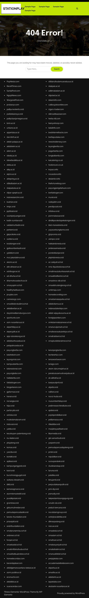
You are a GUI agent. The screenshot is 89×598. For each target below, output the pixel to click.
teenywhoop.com (55, 127)
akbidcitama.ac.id (55, 304)
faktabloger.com (14, 381)
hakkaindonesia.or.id (56, 245)
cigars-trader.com (55, 114)
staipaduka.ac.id (14, 191)
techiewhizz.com (55, 354)
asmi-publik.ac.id (15, 567)
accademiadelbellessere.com (60, 558)
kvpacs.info (53, 173)
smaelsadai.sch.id (15, 540)
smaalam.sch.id (54, 531)
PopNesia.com (14, 87)
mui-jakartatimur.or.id (16, 259)
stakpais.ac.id (53, 91)
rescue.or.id (53, 522)
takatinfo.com (54, 132)
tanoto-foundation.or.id (17, 513)
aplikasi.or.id (12, 458)
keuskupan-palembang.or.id (19, 431)
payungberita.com (15, 349)
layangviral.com (14, 359)
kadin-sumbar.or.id (15, 223)
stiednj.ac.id (12, 159)
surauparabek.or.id (56, 458)
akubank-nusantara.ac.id (58, 580)
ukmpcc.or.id (53, 241)
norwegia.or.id (13, 399)
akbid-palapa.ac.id (15, 146)
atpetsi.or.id (53, 386)
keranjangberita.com (57, 349)
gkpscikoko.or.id (14, 236)
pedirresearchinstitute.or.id (59, 404)
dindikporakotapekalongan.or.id (61, 223)
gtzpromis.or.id (54, 236)
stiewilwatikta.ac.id (15, 164)
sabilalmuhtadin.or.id (16, 227)
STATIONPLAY (13, 9)
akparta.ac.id (53, 562)
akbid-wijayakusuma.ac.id (59, 313)
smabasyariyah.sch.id (57, 540)
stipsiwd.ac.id (53, 100)
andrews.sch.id (14, 531)
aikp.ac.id (11, 173)
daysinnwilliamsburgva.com (19, 313)
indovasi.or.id (13, 422)
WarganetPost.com (16, 105)
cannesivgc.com (14, 300)
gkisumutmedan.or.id (16, 503)
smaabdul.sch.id (55, 526)
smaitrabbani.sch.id (56, 336)
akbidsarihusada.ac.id (16, 340)
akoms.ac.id (12, 263)
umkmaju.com (54, 291)
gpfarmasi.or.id (14, 390)
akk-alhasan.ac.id (15, 268)
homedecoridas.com (16, 553)
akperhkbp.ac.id (14, 327)
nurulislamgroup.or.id (57, 508)
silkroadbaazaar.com (57, 118)
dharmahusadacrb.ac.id (17, 282)
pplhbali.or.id (13, 214)
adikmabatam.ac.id (56, 96)
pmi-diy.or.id (53, 485)
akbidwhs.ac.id (54, 571)
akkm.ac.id (12, 155)
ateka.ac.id (12, 168)
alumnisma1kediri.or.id (17, 490)
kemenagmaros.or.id (16, 485)
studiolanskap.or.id (56, 463)
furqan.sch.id (13, 535)
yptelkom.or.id (13, 254)
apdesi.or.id (53, 408)
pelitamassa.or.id (55, 417)
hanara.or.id (12, 395)
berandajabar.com (15, 558)
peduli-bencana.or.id (56, 503)
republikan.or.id (54, 454)
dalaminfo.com (54, 105)
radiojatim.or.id (54, 205)
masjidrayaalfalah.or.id (57, 426)
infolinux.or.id (53, 214)
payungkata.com (15, 372)
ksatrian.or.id (13, 205)
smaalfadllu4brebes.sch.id (18, 549)
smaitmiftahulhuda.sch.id (18, 544)
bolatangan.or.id (14, 245)
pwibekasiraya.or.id (15, 118)
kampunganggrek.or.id (17, 463)
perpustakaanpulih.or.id (58, 481)
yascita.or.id (12, 449)
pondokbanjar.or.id (56, 254)
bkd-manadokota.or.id (57, 227)
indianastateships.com (57, 309)
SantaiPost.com (14, 96)
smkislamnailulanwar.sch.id (59, 322)
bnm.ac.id (12, 127)
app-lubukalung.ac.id (16, 336)
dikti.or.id (11, 481)
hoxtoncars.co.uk (55, 168)
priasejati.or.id (13, 517)
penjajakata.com (55, 553)
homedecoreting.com (57, 295)
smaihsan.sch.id (54, 535)
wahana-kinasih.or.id (16, 476)
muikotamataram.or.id (17, 417)
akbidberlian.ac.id (15, 309)
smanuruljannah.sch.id (57, 327)
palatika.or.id (53, 472)
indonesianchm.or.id (16, 200)
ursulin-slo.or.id (54, 499)
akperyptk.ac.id (14, 331)
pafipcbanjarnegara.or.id (18, 123)
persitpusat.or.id (54, 209)
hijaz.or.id (11, 404)
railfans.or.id (53, 390)
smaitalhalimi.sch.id (56, 544)
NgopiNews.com (15, 100)
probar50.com (14, 109)
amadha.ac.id (53, 567)
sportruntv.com (14, 318)
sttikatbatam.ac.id (15, 186)
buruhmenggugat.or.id (17, 472)
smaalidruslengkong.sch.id (59, 286)
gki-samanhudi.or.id (56, 436)
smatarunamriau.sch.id (17, 526)
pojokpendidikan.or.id (57, 413)
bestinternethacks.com (57, 137)
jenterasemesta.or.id (56, 250)
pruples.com (13, 295)
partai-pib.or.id (13, 408)
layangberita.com (55, 150)
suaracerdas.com (15, 580)
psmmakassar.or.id (56, 218)
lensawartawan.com (56, 359)
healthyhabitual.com (16, 291)
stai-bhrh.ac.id (13, 141)
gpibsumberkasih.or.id (17, 250)
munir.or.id (52, 200)
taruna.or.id (52, 467)
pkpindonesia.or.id (55, 259)
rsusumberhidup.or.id (57, 399)
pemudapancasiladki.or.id (18, 508)
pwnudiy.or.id (53, 490)
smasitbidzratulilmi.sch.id (18, 304)
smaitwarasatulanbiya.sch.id (60, 331)
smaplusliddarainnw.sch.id (59, 340)
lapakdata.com (54, 576)
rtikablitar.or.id (54, 422)
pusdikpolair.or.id (14, 494)
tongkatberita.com (56, 159)
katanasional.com (15, 368)
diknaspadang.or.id (56, 517)
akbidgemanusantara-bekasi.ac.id (22, 562)
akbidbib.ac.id (13, 576)
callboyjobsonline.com (57, 109)
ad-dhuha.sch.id (14, 277)
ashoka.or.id (12, 413)
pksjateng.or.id (13, 440)
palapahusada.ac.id (16, 345)
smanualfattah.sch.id (56, 549)
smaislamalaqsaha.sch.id (58, 300)
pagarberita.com (55, 155)
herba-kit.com (54, 123)
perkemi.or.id (13, 232)
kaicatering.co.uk (55, 164)
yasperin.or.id (53, 440)
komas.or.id (12, 445)
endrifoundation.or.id (16, 522)
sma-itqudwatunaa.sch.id (58, 268)
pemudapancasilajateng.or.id (60, 445)
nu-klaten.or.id (13, 436)
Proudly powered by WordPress (71, 593)
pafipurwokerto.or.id (16, 114)
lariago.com (53, 363)
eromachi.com (14, 571)
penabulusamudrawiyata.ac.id (61, 372)
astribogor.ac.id (14, 272)
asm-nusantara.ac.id (16, 322)
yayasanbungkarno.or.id (58, 232)
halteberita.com (14, 377)
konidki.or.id (12, 454)
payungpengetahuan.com (59, 191)
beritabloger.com (55, 195)
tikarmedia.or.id (54, 431)
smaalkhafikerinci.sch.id (58, 277)
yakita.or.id (12, 426)
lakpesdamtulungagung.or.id (60, 494)
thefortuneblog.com (56, 186)
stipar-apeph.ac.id (15, 195)
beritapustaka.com (56, 141)
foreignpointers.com (56, 318)
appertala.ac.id (14, 137)
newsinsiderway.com (57, 146)
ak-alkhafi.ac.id (54, 377)
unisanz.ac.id (13, 132)
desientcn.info (54, 182)
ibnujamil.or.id (54, 476)
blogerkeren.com (15, 386)
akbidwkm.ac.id (14, 150)
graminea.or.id (13, 499)
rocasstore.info (54, 177)
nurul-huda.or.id (55, 395)
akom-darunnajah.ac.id (58, 368)
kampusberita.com (15, 363)
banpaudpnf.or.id (55, 381)
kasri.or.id (11, 467)
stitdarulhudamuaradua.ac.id (60, 87)
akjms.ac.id (12, 177)
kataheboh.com (14, 354)
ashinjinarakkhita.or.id (57, 513)
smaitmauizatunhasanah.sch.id (61, 272)
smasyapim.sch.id (15, 286)
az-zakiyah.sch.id (55, 263)
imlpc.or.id (12, 209)
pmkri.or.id (52, 449)
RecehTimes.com (15, 91)
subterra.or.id (13, 241)
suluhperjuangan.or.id (17, 218)
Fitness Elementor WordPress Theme (20, 592)
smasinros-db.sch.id (56, 282)
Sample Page (30, 7)
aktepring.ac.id (14, 182)
